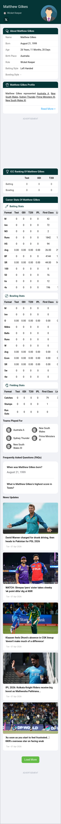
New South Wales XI (16, 100)
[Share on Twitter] (6, 20)
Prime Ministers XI (45, 97)
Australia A (43, 93)
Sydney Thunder (27, 97)
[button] (30, 518)
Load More (30, 759)
